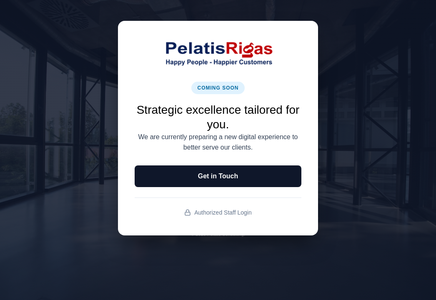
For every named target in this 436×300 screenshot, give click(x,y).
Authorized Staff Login (218, 212)
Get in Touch (218, 176)
